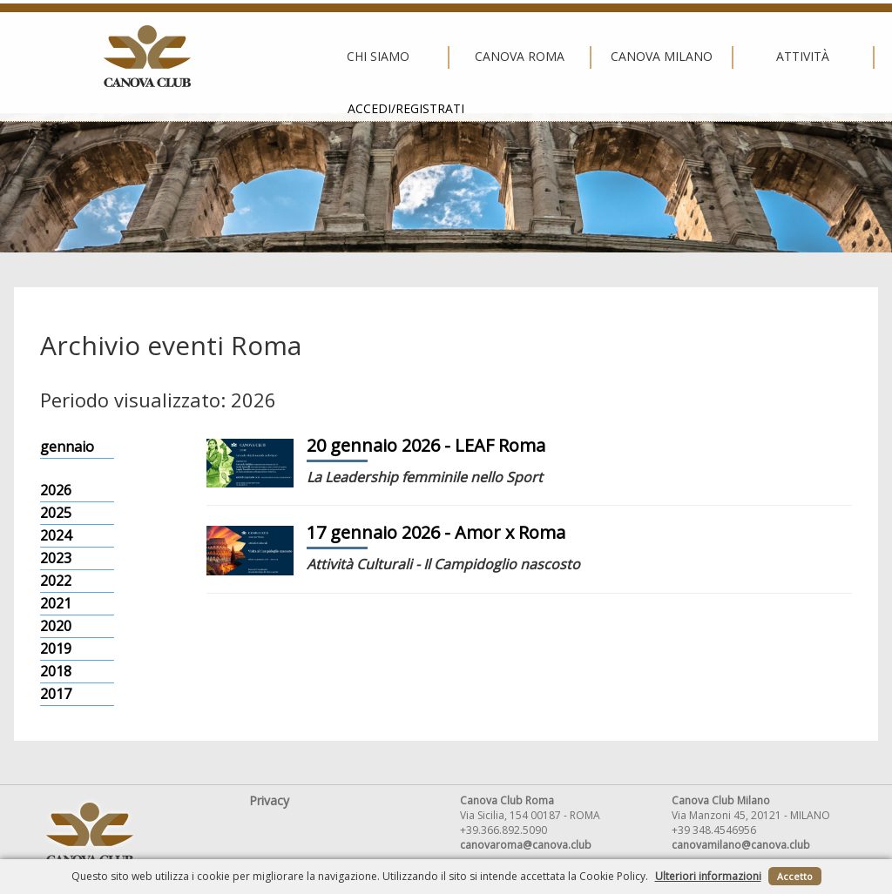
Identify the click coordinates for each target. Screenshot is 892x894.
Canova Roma (299, 56)
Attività (583, 56)
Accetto (795, 876)
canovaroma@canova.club (525, 844)
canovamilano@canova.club (741, 844)
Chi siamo (158, 56)
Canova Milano (441, 56)
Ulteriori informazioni (708, 876)
